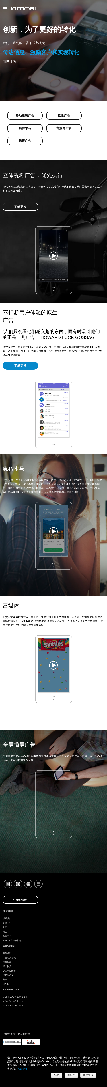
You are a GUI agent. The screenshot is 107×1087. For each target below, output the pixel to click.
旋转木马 (25, 128)
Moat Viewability (13, 1001)
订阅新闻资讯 (20, 900)
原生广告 (64, 115)
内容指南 (7, 962)
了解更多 (20, 206)
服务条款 (7, 953)
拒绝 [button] (57, 1075)
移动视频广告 (25, 115)
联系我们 (7, 918)
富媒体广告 (64, 128)
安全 (5, 979)
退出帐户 (7, 966)
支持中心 (7, 923)
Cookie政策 (9, 971)
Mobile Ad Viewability (16, 997)
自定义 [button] (71, 1075)
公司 (5, 927)
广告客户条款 (9, 957)
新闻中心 (7, 936)
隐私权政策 (8, 975)
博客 (5, 931)
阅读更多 (22, 1068)
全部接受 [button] (88, 1075)
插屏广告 (25, 141)
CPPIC (6, 984)
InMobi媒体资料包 (12, 940)
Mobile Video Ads (13, 1005)
